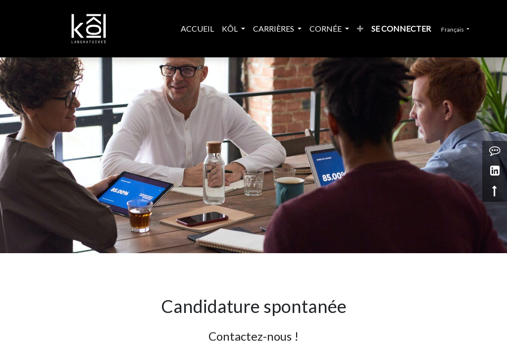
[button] (376, 29)
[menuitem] (163, 29)
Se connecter (409, 28)
